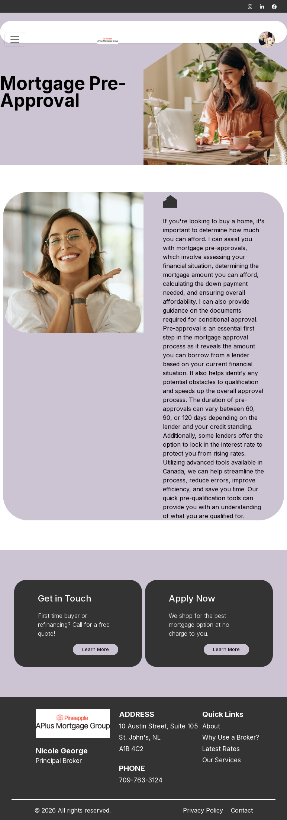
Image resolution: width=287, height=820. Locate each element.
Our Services (221, 760)
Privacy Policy (203, 810)
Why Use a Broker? (230, 737)
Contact (242, 810)
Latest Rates (221, 749)
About (211, 726)
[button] (95, 649)
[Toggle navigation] (14, 39)
